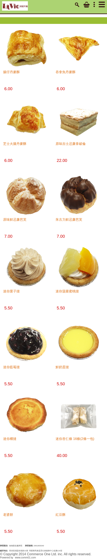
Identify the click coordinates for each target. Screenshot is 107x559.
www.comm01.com (25, 557)
